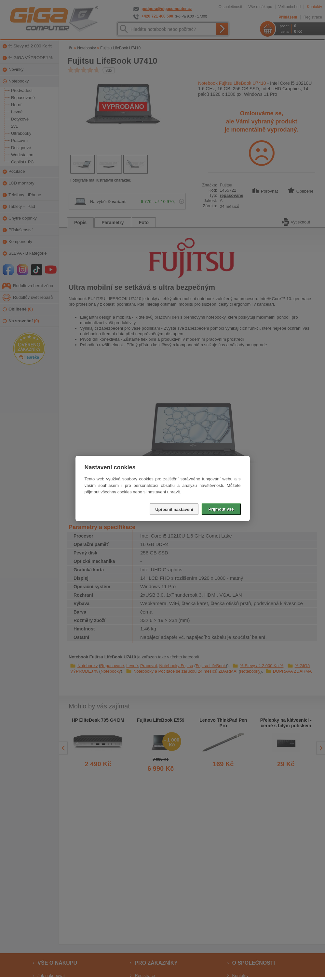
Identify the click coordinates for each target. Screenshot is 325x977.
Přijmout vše (221, 509)
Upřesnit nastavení (174, 509)
